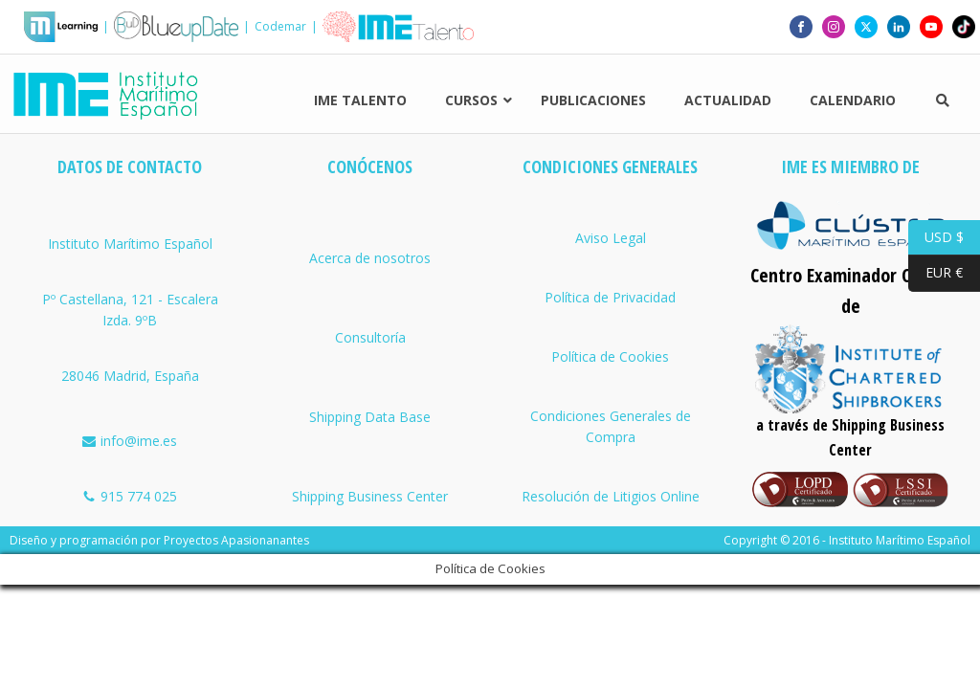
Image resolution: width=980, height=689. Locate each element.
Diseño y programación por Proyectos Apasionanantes (159, 540)
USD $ (936, 238)
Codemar (280, 26)
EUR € (935, 273)
